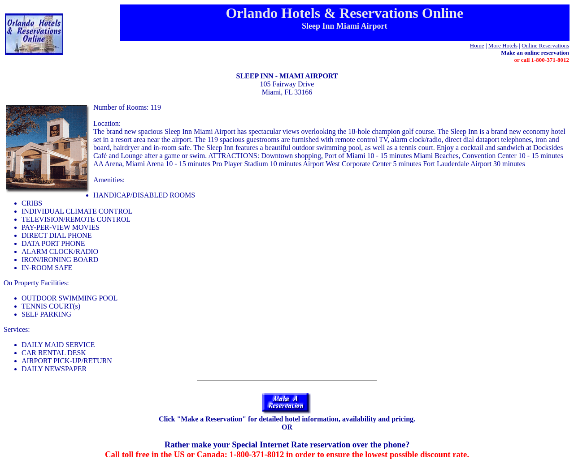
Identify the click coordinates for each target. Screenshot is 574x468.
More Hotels (502, 45)
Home (477, 45)
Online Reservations (545, 45)
